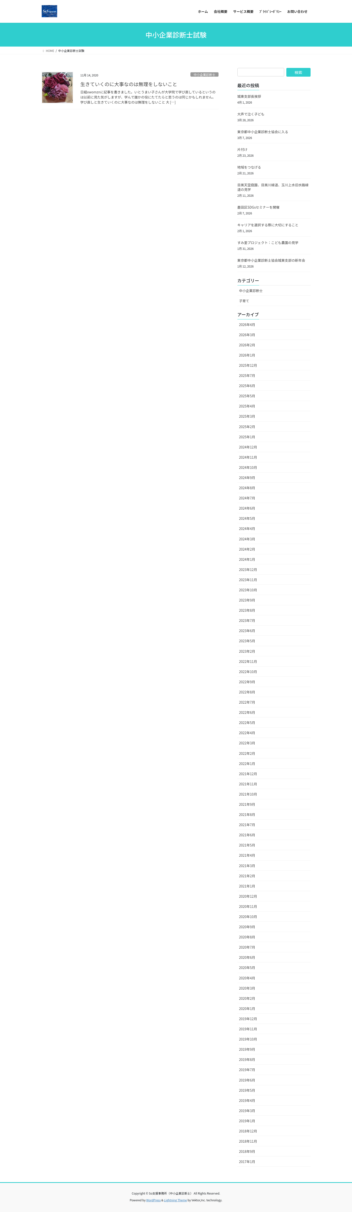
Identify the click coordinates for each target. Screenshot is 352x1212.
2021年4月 (247, 855)
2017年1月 (247, 1161)
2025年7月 (247, 375)
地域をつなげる (249, 167)
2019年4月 (247, 1100)
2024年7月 (247, 498)
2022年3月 (247, 742)
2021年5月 (247, 845)
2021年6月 (247, 834)
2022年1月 (247, 763)
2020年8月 (247, 937)
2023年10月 (248, 589)
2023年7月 (247, 620)
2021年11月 (248, 783)
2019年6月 (247, 1080)
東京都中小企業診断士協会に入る (262, 131)
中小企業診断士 (204, 74)
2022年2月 (247, 753)
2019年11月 (248, 1028)
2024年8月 (247, 487)
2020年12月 (248, 896)
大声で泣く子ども (251, 114)
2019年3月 (247, 1110)
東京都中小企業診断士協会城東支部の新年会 (271, 260)
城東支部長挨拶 (249, 96)
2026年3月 (247, 334)
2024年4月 (247, 528)
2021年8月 (247, 814)
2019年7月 (247, 1069)
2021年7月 (247, 824)
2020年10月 (248, 916)
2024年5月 (247, 518)
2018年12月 (248, 1131)
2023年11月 (248, 579)
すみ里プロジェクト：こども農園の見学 (267, 242)
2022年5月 (247, 722)
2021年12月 (248, 773)
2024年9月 (247, 477)
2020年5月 (247, 967)
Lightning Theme (175, 1200)
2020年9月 (247, 926)
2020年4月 (247, 978)
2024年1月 (247, 559)
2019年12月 (248, 1018)
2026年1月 (247, 355)
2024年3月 (247, 539)
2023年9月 (247, 600)
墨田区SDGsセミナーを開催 (258, 207)
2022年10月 (248, 671)
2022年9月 (247, 681)
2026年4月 (247, 324)
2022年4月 (247, 732)
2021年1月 (247, 886)
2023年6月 (247, 630)
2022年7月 (247, 702)
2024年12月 (248, 447)
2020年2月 (247, 998)
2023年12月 (248, 569)
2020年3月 (247, 988)
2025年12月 (248, 365)
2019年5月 (247, 1090)
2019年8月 (247, 1059)
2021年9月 (247, 804)
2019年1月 (247, 1120)
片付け (242, 149)
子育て (244, 300)
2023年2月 (247, 651)
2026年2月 (247, 344)
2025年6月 (247, 385)
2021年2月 (247, 875)
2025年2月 (247, 426)
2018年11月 (248, 1141)
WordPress (153, 1200)
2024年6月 (247, 508)
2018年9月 (247, 1151)
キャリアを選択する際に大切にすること (267, 224)
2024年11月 (248, 457)
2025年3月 (247, 416)
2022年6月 (247, 712)
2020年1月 (247, 1008)
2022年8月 (247, 692)
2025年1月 (247, 436)
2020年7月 (247, 947)
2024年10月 (248, 467)
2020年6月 (247, 957)
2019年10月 (248, 1039)
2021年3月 (247, 865)
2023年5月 (247, 640)
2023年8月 (247, 610)
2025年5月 (247, 395)
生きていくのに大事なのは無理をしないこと (128, 84)
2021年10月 (248, 794)
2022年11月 (248, 661)
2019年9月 (247, 1049)
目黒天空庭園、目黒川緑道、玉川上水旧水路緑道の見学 (273, 187)
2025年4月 (247, 406)
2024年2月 (247, 549)
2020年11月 (248, 906)
